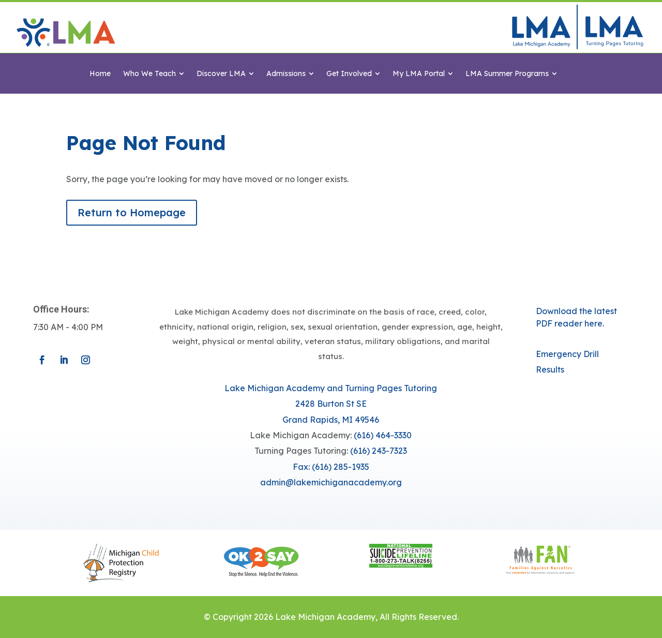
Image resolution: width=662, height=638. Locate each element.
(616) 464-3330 (383, 435)
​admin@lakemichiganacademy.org (331, 482)
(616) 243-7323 (378, 451)
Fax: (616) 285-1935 (331, 467)
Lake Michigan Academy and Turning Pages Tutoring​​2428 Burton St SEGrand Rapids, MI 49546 (330, 404)
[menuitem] (100, 73)
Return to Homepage (132, 212)
